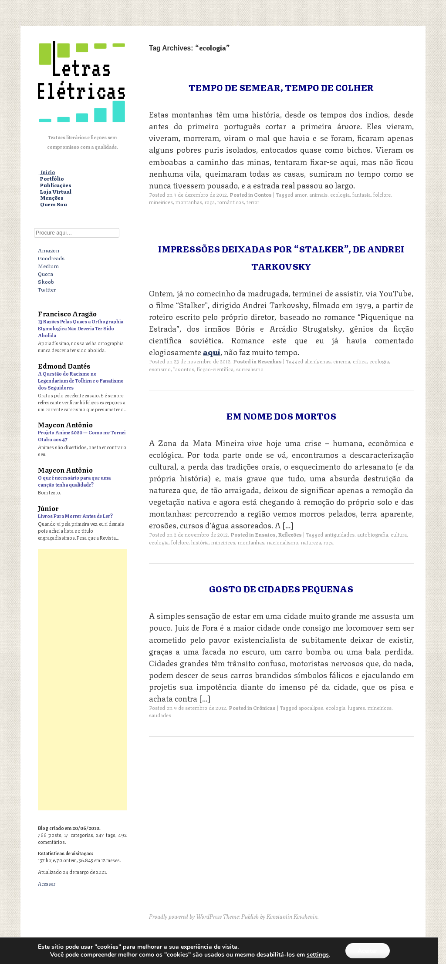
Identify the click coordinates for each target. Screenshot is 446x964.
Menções (52, 198)
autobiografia (372, 534)
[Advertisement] (82, 679)
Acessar (46, 883)
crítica (360, 361)
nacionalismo (282, 542)
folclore (382, 194)
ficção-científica (215, 369)
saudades (160, 715)
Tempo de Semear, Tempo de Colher (281, 87)
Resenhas (269, 361)
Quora (45, 273)
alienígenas (317, 361)
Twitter (47, 289)
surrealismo (250, 369)
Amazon (48, 249)
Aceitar (368, 950)
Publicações (55, 185)
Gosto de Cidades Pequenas (281, 588)
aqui (211, 351)
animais (318, 194)
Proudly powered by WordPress (185, 916)
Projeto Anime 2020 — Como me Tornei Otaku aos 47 (81, 435)
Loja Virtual (55, 191)
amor (300, 194)
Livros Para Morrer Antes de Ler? (75, 515)
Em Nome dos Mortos (281, 415)
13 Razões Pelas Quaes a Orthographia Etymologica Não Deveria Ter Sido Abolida (80, 328)
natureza (311, 542)
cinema (341, 361)
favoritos (183, 369)
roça (210, 202)
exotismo (160, 369)
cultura (399, 534)
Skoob (46, 281)
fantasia (361, 194)
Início (48, 172)
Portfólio (52, 178)
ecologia (340, 194)
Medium (48, 265)
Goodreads (51, 257)
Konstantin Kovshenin (292, 916)
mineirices (161, 202)
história (200, 542)
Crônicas (264, 707)
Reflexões (290, 534)
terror (253, 202)
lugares (356, 707)
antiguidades (339, 534)
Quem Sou (53, 204)
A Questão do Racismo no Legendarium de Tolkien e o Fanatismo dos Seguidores (81, 380)
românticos (230, 202)
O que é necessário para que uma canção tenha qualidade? (74, 481)
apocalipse (310, 707)
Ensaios (265, 534)
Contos (263, 194)
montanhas (189, 202)
